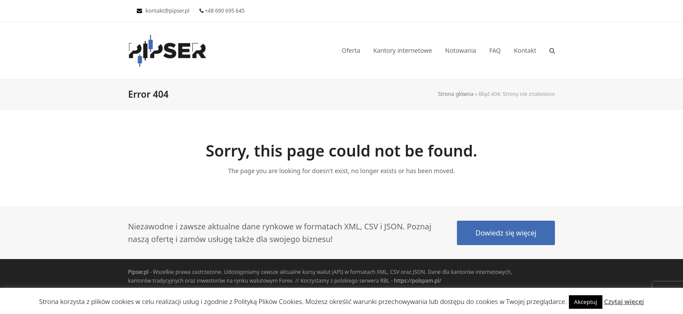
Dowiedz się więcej (506, 233)
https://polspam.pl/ (417, 280)
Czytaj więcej (624, 301)
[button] (552, 50)
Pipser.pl (138, 272)
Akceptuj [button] (585, 302)
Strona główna (455, 94)
